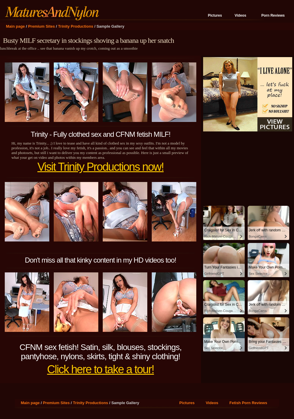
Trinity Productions (75, 26)
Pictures (215, 15)
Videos (240, 15)
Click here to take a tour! (100, 369)
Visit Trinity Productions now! (100, 167)
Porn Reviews (273, 15)
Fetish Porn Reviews (248, 403)
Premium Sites (41, 26)
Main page (15, 26)
